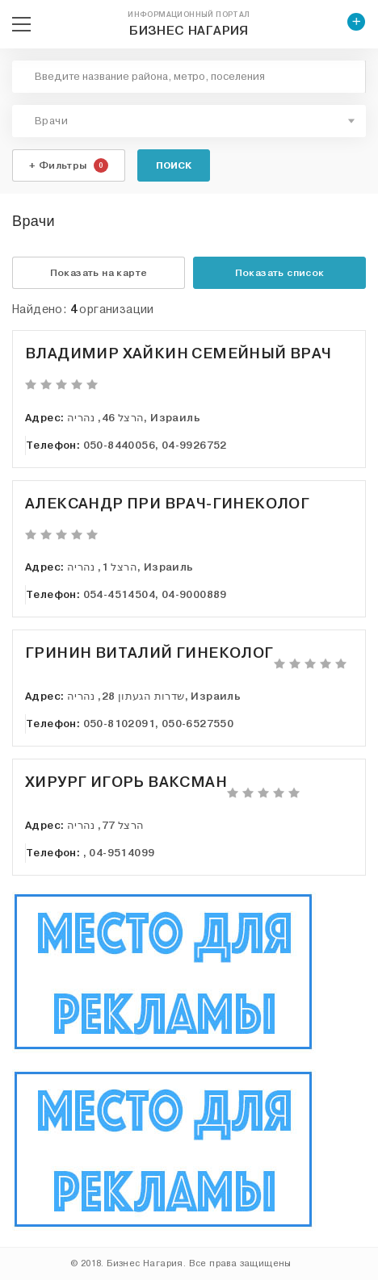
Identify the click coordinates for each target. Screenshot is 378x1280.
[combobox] (189, 121)
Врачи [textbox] (51, 121)
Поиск (173, 165)
